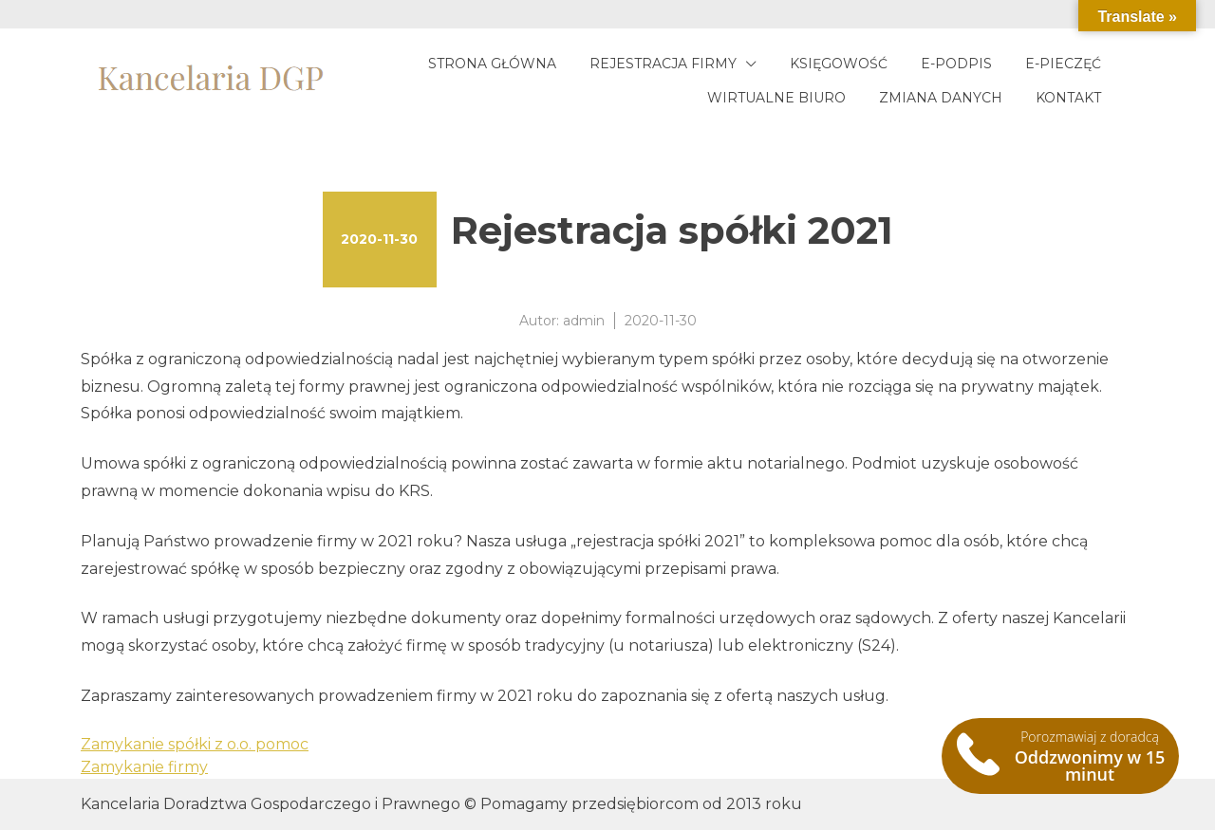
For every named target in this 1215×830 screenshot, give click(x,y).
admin (584, 320)
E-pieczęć (1063, 63)
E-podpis (956, 63)
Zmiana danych (940, 97)
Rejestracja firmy (663, 63)
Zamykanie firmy (144, 767)
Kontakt (1068, 97)
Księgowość (839, 63)
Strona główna (492, 63)
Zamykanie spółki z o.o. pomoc (194, 744)
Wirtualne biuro (776, 97)
